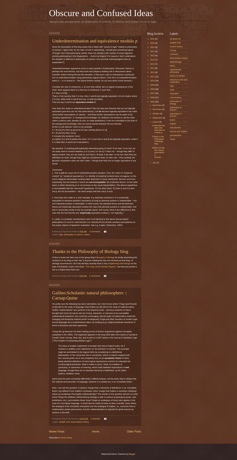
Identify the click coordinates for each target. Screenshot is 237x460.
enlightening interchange (119, 263)
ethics (172, 66)
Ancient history (176, 46)
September (158, 118)
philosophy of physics (175, 108)
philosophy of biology (175, 102)
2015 (152, 60)
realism (87, 234)
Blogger (132, 454)
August (156, 122)
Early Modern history (80, 422)
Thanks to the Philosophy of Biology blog (90, 251)
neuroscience (176, 97)
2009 (152, 85)
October (156, 113)
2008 (152, 89)
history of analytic (177, 76)
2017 (152, 51)
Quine (172, 120)
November (157, 109)
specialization (176, 135)
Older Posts (134, 431)
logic (61, 234)
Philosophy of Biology (104, 257)
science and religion (178, 131)
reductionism (175, 127)
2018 (152, 47)
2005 (152, 102)
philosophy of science (73, 234)
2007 (152, 93)
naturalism (174, 93)
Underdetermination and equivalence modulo (95, 40)
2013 (152, 68)
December (157, 105)
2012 (152, 72)
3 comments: (95, 231)
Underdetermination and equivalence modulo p (158, 129)
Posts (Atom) (66, 438)
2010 (152, 81)
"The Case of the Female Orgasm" (100, 267)
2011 (152, 76)
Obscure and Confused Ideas (101, 13)
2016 (152, 55)
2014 (152, 64)
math (172, 90)
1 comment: (95, 419)
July (154, 162)
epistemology (175, 62)
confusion (174, 54)
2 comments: (95, 276)
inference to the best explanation (179, 81)
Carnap (173, 50)
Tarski (172, 139)
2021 (152, 39)
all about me (175, 39)
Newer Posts (56, 431)
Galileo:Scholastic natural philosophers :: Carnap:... (158, 152)
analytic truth (64, 422)
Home (95, 431)
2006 (152, 97)
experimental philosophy (175, 70)
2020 (152, 43)
